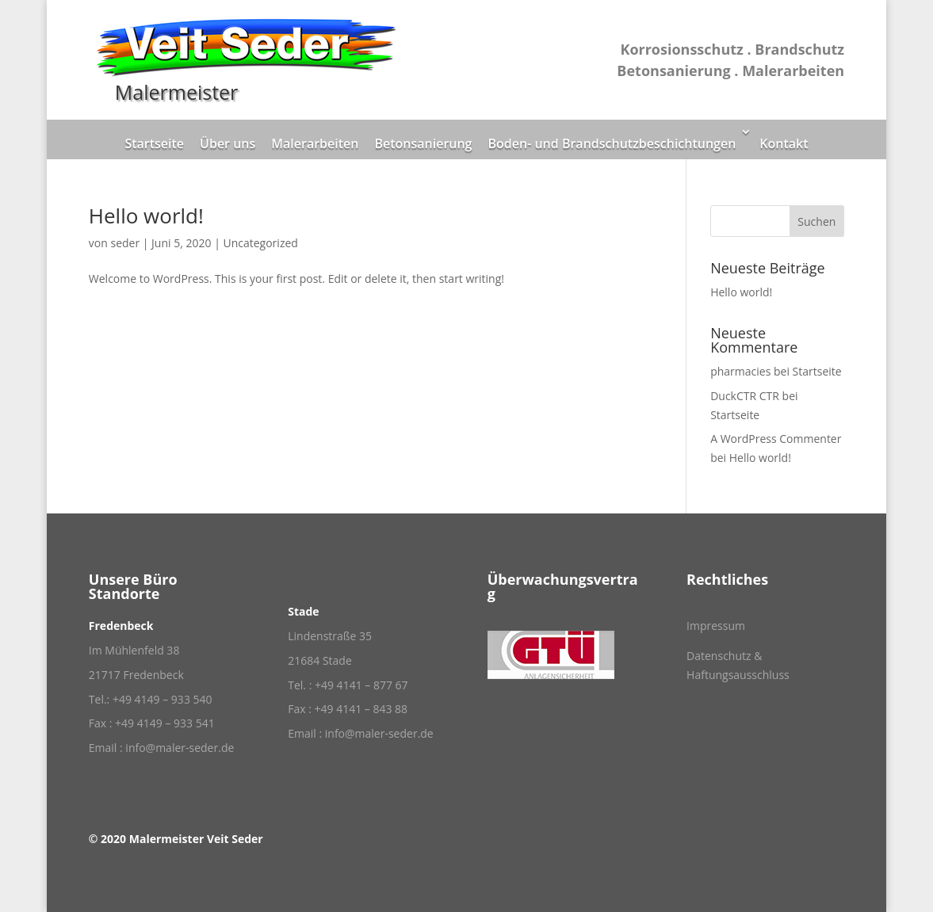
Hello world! (146, 215)
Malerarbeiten (314, 143)
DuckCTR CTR (744, 395)
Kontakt (783, 143)
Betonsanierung (423, 143)
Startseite (154, 143)
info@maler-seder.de (179, 747)
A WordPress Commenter (775, 438)
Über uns (227, 143)
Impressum (715, 625)
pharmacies (740, 371)
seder (125, 242)
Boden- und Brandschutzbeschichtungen (612, 143)
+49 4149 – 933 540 (162, 699)
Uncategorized (260, 242)
